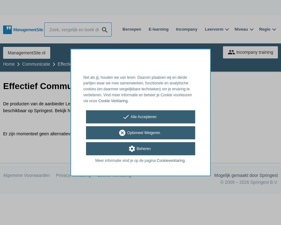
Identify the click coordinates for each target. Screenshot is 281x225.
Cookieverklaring (171, 160)
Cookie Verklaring (113, 101)
